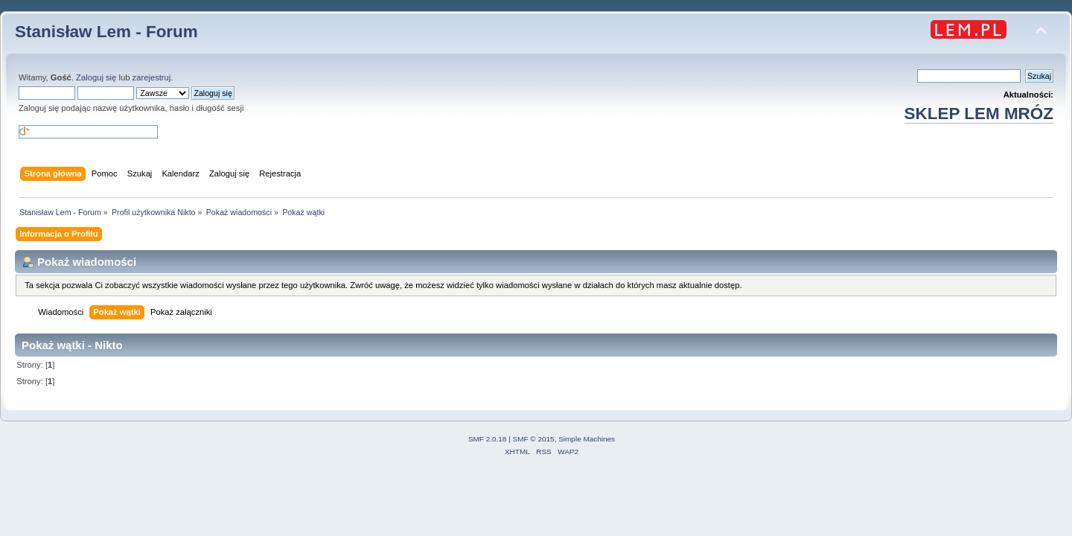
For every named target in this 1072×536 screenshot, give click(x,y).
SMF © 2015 (534, 439)
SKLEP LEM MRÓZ (978, 113)
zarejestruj (152, 77)
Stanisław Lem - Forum (106, 31)
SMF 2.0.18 (487, 439)
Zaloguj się (96, 77)
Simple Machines (586, 439)
